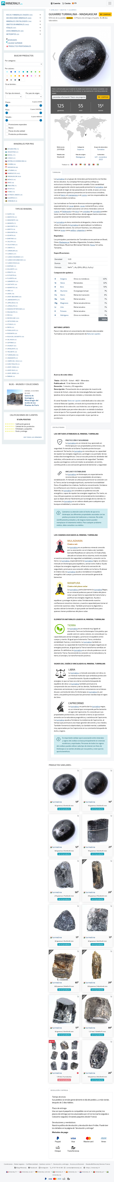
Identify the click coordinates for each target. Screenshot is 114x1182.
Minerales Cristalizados (18, 21)
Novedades (11, 40)
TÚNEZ (11, 191)
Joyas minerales (15, 31)
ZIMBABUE (12, 201)
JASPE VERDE (13, 373)
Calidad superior (14, 43)
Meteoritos (12, 34)
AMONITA (11, 223)
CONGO (11, 158)
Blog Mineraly (20, 1167)
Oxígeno (63, 279)
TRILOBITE (12, 352)
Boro (62, 287)
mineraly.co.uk (26, 1172)
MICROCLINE (13, 318)
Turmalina (100, 149)
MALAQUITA (12, 312)
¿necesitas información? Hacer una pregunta (69, 97)
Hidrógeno (64, 315)
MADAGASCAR (14, 176)
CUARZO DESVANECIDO (16, 260)
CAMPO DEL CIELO (14, 361)
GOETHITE (12, 284)
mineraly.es (71, 1172)
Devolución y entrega (60, 1164)
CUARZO (11, 254)
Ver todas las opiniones (32, 437)
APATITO (11, 229)
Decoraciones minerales (18, 18)
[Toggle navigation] (109, 3)
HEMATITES (12, 287)
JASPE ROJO (12, 370)
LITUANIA (12, 170)
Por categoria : (10, 61)
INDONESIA (13, 167)
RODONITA (12, 333)
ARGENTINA (13, 152)
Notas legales (19, 1164)
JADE (10, 290)
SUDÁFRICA (12, 198)
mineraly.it (58, 1172)
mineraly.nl (85, 1172)
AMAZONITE (12, 220)
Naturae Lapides (93, 334)
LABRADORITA (13, 300)
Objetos (63, 10)
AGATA (11, 214)
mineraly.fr (11, 1172)
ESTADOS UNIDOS (15, 195)
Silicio (62, 283)
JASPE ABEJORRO (14, 296)
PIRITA (10, 327)
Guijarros (72, 10)
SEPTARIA (11, 342)
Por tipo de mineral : (13, 93)
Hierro (62, 295)
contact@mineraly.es (74, 1167)
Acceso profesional (77, 1164)
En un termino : (10, 84)
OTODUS (11, 324)
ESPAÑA (12, 164)
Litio (62, 307)
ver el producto (64, 809)
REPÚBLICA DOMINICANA (17, 161)
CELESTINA (12, 244)
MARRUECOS (14, 173)
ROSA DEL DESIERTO (15, 336)
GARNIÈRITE (12, 281)
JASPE (10, 293)
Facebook (32, 1167)
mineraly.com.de (42, 1172)
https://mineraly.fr (93, 1167)
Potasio (63, 311)
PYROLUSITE (12, 330)
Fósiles (11, 28)
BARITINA (11, 238)
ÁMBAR (11, 376)
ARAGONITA (12, 232)
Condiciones (8, 1164)
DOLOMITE (12, 269)
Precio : (8, 102)
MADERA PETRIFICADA (16, 309)
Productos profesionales (18, 46)
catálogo (54, 10)
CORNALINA (12, 250)
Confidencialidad (32, 1164)
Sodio (62, 299)
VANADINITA (12, 358)
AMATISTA (12, 217)
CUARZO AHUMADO (15, 257)
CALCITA (11, 241)
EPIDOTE (11, 272)
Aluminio (63, 291)
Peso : (7, 110)
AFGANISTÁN (13, 149)
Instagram (43, 1167)
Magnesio (64, 303)
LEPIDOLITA (12, 306)
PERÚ (11, 182)
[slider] (6, 105)
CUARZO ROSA (13, 263)
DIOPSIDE (11, 266)
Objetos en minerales (17, 24)
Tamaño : (8, 117)
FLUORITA (11, 278)
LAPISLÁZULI (12, 303)
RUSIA (11, 188)
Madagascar (80, 157)
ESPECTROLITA (13, 364)
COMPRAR (105, 14)
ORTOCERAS (12, 321)
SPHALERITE (12, 349)
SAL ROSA (11, 339)
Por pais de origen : (33, 93)
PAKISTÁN (12, 185)
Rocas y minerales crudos (19, 15)
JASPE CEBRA (13, 367)
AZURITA (11, 235)
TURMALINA (12, 355)
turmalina (56, 801)
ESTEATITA (11, 275)
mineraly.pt (98, 1172)
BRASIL (11, 155)
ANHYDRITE (12, 226)
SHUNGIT (11, 345)
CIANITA (11, 247)
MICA (9, 315)
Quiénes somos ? (45, 1164)
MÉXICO (12, 179)
